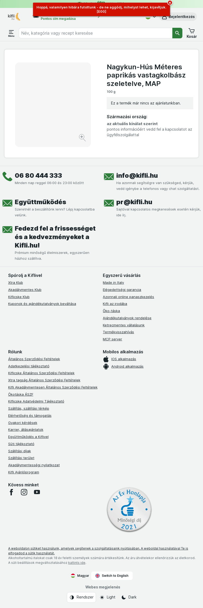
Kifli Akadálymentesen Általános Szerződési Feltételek (53, 387)
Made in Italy (113, 282)
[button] (178, 16)
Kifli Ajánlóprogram (23, 472)
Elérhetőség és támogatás (30, 415)
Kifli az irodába (115, 303)
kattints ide (76, 563)
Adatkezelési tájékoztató (28, 366)
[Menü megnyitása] (11, 33)
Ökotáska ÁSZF (20, 394)
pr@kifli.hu (134, 202)
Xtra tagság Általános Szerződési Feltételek (44, 380)
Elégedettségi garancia (122, 289)
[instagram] (24, 492)
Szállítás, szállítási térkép (28, 408)
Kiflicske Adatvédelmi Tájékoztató (36, 401)
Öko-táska (111, 311)
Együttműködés (40, 202)
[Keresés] (177, 33)
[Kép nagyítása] (83, 138)
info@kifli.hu (137, 175)
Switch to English (111, 576)
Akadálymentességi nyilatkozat (34, 465)
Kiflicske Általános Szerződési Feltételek (41, 373)
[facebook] (11, 492)
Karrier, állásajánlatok (25, 429)
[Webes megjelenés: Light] (107, 597)
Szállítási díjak (19, 451)
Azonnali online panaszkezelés (128, 297)
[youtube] (37, 492)
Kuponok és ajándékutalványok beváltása (42, 303)
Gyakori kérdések (22, 422)
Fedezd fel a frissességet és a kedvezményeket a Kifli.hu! (55, 237)
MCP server (112, 339)
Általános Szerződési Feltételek (34, 359)
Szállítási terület (21, 458)
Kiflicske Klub (19, 297)
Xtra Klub (15, 282)
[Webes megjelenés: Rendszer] (81, 597)
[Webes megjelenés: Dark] (129, 597)
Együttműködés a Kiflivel (28, 437)
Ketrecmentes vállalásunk (124, 325)
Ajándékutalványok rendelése (127, 318)
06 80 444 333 (38, 175)
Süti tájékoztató (21, 444)
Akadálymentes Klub (24, 289)
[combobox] (95, 33)
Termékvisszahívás (118, 332)
